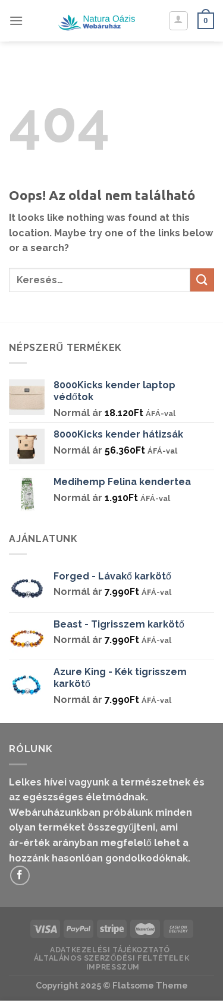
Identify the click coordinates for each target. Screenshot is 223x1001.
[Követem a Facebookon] (20, 875)
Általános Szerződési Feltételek (112, 958)
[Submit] (202, 280)
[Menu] (16, 20)
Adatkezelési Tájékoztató (110, 949)
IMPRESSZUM (113, 966)
